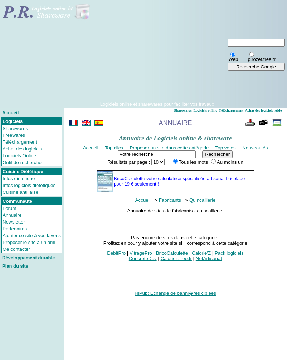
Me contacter (16, 249)
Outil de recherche (22, 162)
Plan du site (15, 266)
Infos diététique (19, 178)
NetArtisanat (209, 258)
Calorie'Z (201, 253)
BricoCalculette (172, 253)
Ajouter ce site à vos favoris (32, 235)
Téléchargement (20, 142)
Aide (278, 110)
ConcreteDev (143, 258)
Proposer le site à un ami (29, 242)
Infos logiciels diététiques (29, 185)
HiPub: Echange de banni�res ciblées (175, 293)
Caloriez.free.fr (176, 258)
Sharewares (15, 128)
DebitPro (116, 253)
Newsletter (14, 222)
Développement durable (28, 257)
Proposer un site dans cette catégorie (169, 147)
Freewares (14, 135)
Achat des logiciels (22, 149)
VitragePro (141, 253)
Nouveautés (255, 147)
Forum (9, 208)
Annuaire (12, 215)
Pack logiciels (229, 253)
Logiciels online (205, 110)
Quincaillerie (202, 200)
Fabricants (170, 200)
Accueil (10, 112)
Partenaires (15, 228)
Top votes (225, 147)
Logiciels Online (19, 155)
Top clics (114, 147)
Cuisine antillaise (20, 192)
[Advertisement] (157, 51)
